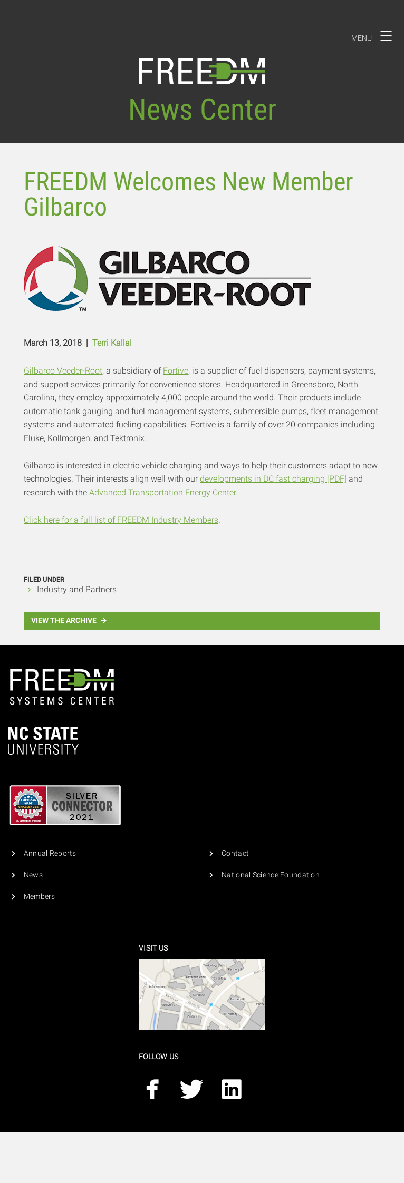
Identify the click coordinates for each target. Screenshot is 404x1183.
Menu (375, 36)
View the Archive (70, 620)
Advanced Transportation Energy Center (162, 492)
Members (39, 896)
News (33, 875)
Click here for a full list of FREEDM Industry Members (121, 520)
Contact (235, 853)
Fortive (175, 371)
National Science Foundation (271, 875)
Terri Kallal (112, 343)
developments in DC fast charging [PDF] (273, 479)
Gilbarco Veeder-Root (63, 371)
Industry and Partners (77, 589)
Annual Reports (50, 853)
